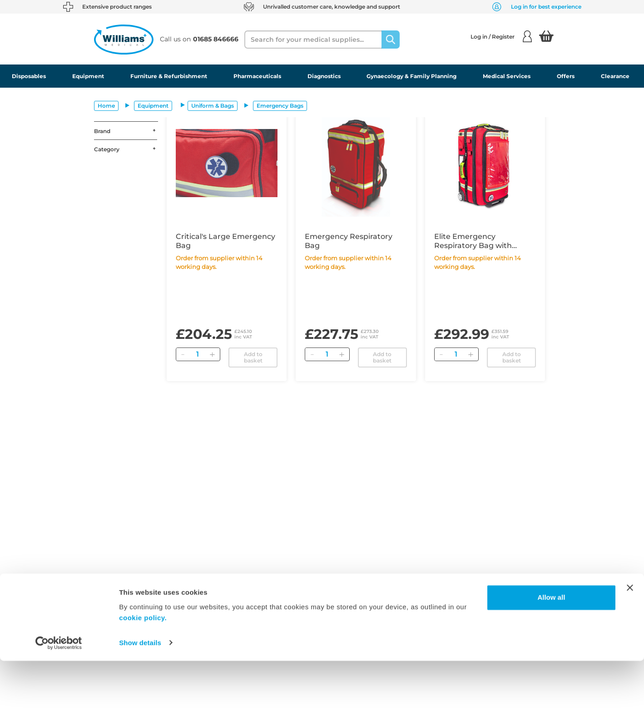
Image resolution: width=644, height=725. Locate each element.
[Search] (390, 39)
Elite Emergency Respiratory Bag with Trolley (473, 241)
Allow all (551, 662)
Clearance (615, 76)
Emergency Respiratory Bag (348, 241)
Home (106, 105)
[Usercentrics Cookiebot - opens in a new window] (59, 707)
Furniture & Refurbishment (168, 76)
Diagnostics (324, 76)
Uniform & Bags (212, 105)
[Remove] (183, 354)
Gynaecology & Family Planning (411, 76)
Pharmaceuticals (257, 76)
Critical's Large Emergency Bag (225, 241)
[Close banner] (630, 652)
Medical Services (506, 76)
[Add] (212, 354)
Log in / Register (501, 36)
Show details (140, 707)
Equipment (88, 76)
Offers (566, 76)
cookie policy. (143, 682)
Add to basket (253, 357)
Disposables (29, 76)
